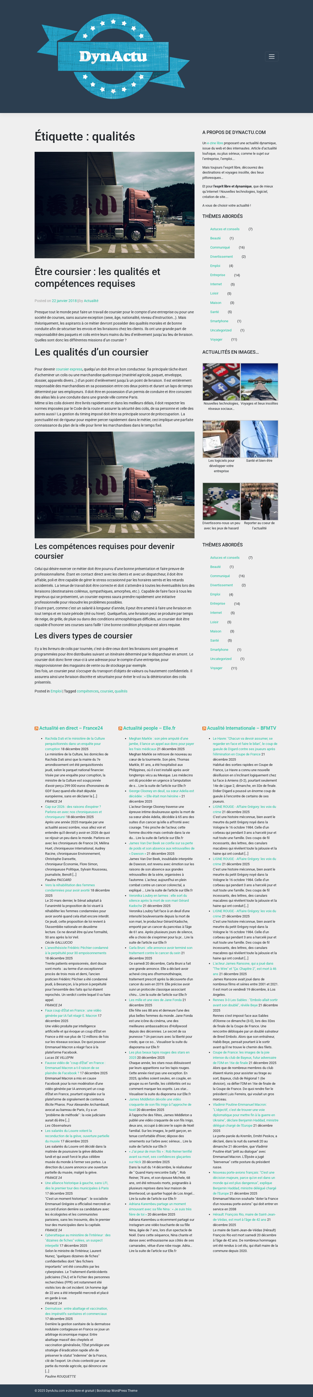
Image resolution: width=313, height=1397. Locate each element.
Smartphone (219, 321)
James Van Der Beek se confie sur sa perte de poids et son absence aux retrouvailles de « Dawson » (162, 848)
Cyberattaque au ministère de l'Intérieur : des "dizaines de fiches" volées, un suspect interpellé (78, 1240)
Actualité (91, 301)
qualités (121, 691)
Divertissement (221, 257)
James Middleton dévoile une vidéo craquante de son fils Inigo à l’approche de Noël (160, 1104)
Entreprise (217, 275)
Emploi (56, 691)
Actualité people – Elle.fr (149, 728)
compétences (88, 691)
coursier (106, 691)
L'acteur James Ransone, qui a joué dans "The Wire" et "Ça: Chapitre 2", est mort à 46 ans (244, 968)
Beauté (215, 238)
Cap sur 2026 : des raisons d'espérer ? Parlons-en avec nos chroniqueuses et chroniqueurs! (73, 812)
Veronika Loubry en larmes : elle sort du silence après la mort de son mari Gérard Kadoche (159, 901)
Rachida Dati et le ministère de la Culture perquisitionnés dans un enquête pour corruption (75, 744)
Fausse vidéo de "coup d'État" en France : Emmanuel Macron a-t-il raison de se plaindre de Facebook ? (75, 1068)
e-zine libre (215, 143)
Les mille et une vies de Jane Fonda (155, 1000)
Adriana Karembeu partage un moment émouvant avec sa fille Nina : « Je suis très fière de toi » (160, 1209)
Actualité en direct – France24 (71, 728)
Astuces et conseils (225, 229)
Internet (216, 284)
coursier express (69, 369)
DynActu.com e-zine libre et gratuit (70, 1391)
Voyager (216, 339)
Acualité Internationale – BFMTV (241, 728)
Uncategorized (220, 330)
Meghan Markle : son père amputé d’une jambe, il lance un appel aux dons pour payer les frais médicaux (161, 744)
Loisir (214, 293)
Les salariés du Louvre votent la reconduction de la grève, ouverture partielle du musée (77, 1136)
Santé (214, 312)
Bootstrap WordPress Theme (117, 1391)
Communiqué (220, 247)
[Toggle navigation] (272, 56)
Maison (215, 303)
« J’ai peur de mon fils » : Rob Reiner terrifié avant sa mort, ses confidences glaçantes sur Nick (160, 1156)
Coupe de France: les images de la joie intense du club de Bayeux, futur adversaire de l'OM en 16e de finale (244, 1057)
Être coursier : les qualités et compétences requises (97, 277)
